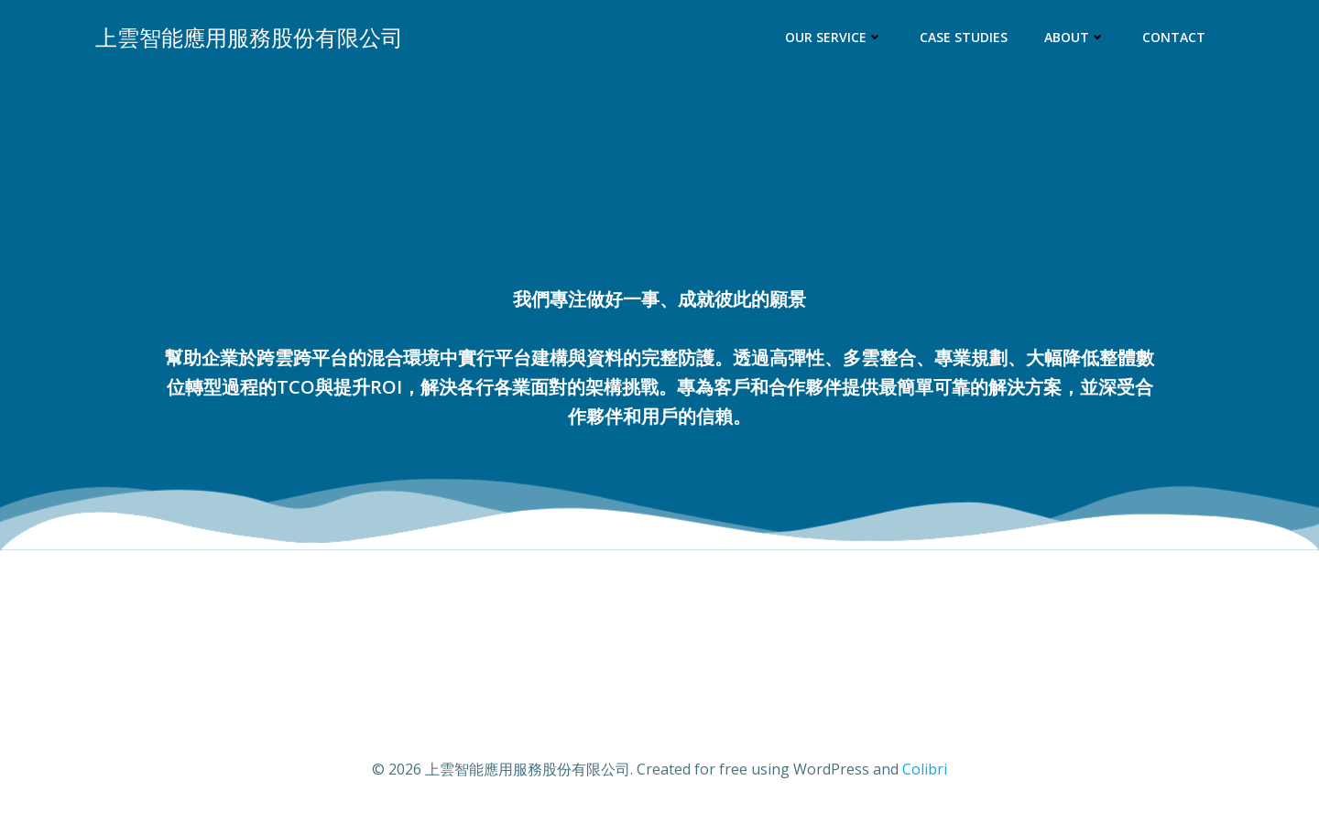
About (1075, 37)
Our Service (834, 37)
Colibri (924, 769)
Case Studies (964, 37)
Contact (1173, 37)
